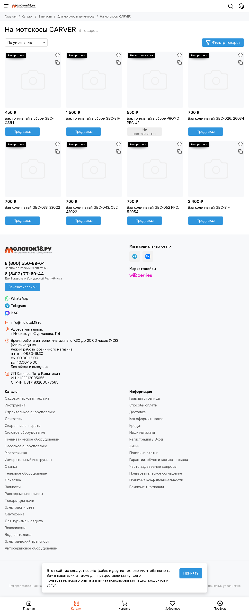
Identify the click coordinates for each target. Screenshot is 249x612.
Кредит (135, 425)
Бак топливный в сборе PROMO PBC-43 (153, 120)
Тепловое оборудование (26, 473)
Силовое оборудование (25, 432)
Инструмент (15, 405)
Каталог (27, 16)
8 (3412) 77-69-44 (24, 274)
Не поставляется (144, 131)
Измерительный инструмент (29, 460)
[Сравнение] (57, 62)
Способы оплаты (143, 405)
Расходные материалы (24, 494)
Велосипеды (15, 528)
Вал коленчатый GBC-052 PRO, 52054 (153, 209)
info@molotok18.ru (26, 322)
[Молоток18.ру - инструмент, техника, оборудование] (24, 6)
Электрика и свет (19, 507)
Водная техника (18, 534)
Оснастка (13, 480)
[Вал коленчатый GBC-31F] (216, 169)
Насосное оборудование (26, 446)
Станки (11, 466)
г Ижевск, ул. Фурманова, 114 (35, 334)
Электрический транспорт (27, 541)
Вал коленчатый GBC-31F (209, 207)
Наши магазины (142, 432)
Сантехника (14, 514)
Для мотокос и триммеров (76, 16)
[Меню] (6, 6)
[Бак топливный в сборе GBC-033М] (33, 80)
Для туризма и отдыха (24, 521)
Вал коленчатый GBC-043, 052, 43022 (92, 209)
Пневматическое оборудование (32, 439)
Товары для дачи (19, 500)
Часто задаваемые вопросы (153, 466)
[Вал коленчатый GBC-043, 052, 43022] (94, 169)
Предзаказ (23, 131)
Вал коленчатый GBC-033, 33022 (32, 207)
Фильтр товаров (222, 42)
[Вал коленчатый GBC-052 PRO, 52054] (155, 169)
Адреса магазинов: (27, 329)
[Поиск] (230, 6)
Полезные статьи (143, 453)
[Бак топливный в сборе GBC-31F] (94, 80)
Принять (191, 573)
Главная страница (144, 398)
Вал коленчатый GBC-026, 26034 (216, 118)
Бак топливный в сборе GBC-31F (93, 118)
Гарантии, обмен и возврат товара (158, 460)
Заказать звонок (22, 287)
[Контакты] (241, 6)
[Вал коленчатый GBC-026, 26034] (216, 80)
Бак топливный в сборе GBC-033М (29, 120)
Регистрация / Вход (146, 439)
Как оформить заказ (146, 419)
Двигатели (14, 419)
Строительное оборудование (30, 412)
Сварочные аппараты (23, 425)
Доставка (137, 412)
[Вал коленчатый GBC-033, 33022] (33, 169)
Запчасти (45, 16)
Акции (134, 446)
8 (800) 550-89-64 (25, 263)
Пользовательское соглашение (155, 473)
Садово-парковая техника (27, 398)
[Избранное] (57, 55)
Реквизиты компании (146, 487)
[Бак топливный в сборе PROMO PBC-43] (155, 80)
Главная (11, 16)
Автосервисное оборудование (31, 548)
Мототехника (16, 453)
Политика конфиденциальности (156, 480)
